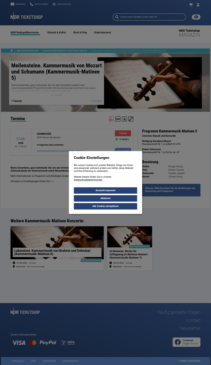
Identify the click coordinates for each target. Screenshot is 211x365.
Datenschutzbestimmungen (88, 180)
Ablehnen (106, 198)
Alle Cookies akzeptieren (105, 206)
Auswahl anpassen (105, 190)
